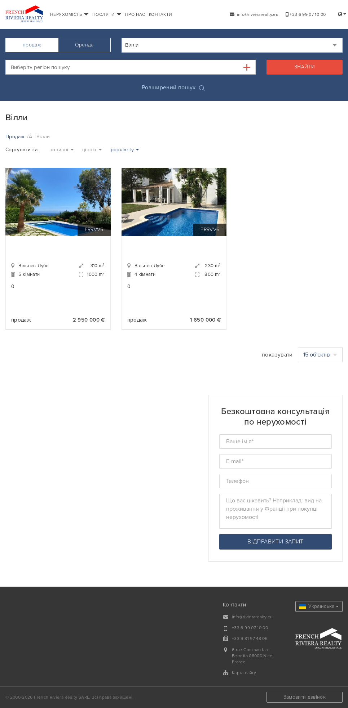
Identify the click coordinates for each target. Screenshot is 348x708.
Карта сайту (244, 672)
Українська (319, 606)
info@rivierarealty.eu (254, 14)
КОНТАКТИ (160, 14)
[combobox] (232, 45)
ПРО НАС (135, 14)
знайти (304, 67)
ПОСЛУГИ (107, 14)
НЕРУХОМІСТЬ (69, 14)
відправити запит (275, 541)
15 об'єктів (320, 354)
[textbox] (135, 67)
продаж (32, 45)
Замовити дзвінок (304, 697)
